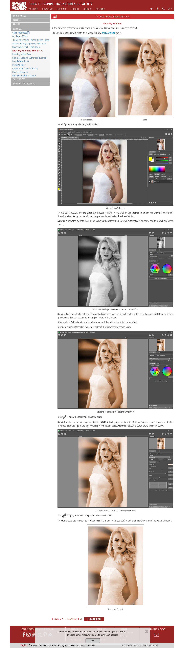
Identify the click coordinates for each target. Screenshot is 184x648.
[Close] (146, 631)
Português (62, 645)
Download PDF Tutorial (24, 83)
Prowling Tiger (18, 64)
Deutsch (42, 645)
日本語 (82, 645)
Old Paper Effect (19, 36)
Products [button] (33, 9)
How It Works (19, 16)
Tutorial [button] (75, 9)
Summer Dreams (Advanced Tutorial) (29, 57)
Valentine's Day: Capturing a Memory (29, 43)
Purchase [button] (61, 9)
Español (52, 645)
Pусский (91, 645)
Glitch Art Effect (20, 32)
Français (33, 645)
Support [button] (88, 9)
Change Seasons (20, 72)
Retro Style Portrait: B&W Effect (27, 50)
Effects (16, 20)
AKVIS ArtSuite (108, 32)
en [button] (170, 8)
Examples (17, 28)
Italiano (72, 645)
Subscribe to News (156, 632)
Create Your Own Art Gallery (25, 68)
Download (47, 9)
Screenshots (19, 79)
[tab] (30, 16)
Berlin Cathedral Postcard (24, 75)
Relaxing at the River (21, 54)
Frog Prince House (20, 61)
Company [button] (100, 9)
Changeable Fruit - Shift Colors (26, 47)
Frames (16, 24)
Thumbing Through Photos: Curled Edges (30, 39)
